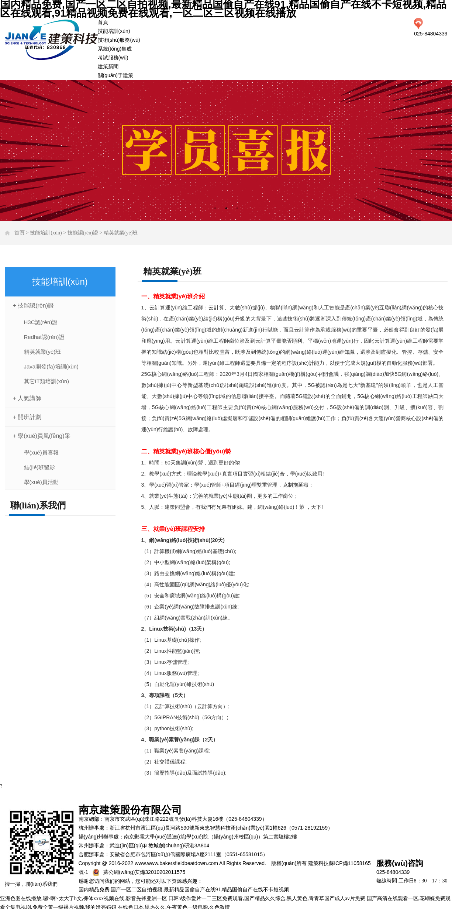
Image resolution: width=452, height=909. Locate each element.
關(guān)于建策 (115, 75)
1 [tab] (215, 208)
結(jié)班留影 (39, 467)
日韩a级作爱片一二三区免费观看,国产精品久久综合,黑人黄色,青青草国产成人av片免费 (266, 898)
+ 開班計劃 (27, 417)
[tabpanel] (226, 150)
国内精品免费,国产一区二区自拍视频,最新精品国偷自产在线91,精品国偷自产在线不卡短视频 (184, 889)
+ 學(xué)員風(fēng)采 (41, 436)
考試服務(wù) (113, 58)
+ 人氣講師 (27, 398)
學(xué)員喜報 (41, 452)
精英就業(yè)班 (121, 233)
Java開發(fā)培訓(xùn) (51, 366)
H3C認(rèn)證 (41, 322)
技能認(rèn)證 (83, 233)
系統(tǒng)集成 (115, 49)
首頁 (103, 22)
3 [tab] (237, 208)
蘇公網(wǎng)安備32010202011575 (144, 872)
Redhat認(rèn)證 (44, 337)
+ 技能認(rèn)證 (33, 305)
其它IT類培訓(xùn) (46, 381)
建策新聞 (108, 66)
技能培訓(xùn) (114, 31)
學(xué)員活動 (41, 482)
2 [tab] (226, 208)
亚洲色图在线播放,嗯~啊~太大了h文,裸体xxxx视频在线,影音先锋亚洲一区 (83, 898)
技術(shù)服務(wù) (119, 40)
